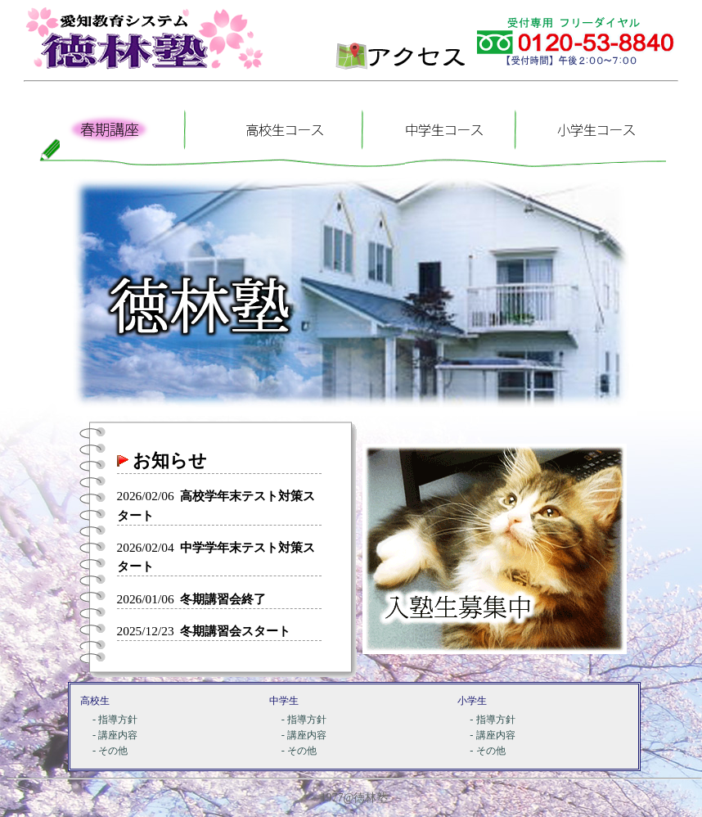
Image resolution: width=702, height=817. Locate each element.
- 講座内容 (114, 735)
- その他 (110, 750)
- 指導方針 (114, 719)
